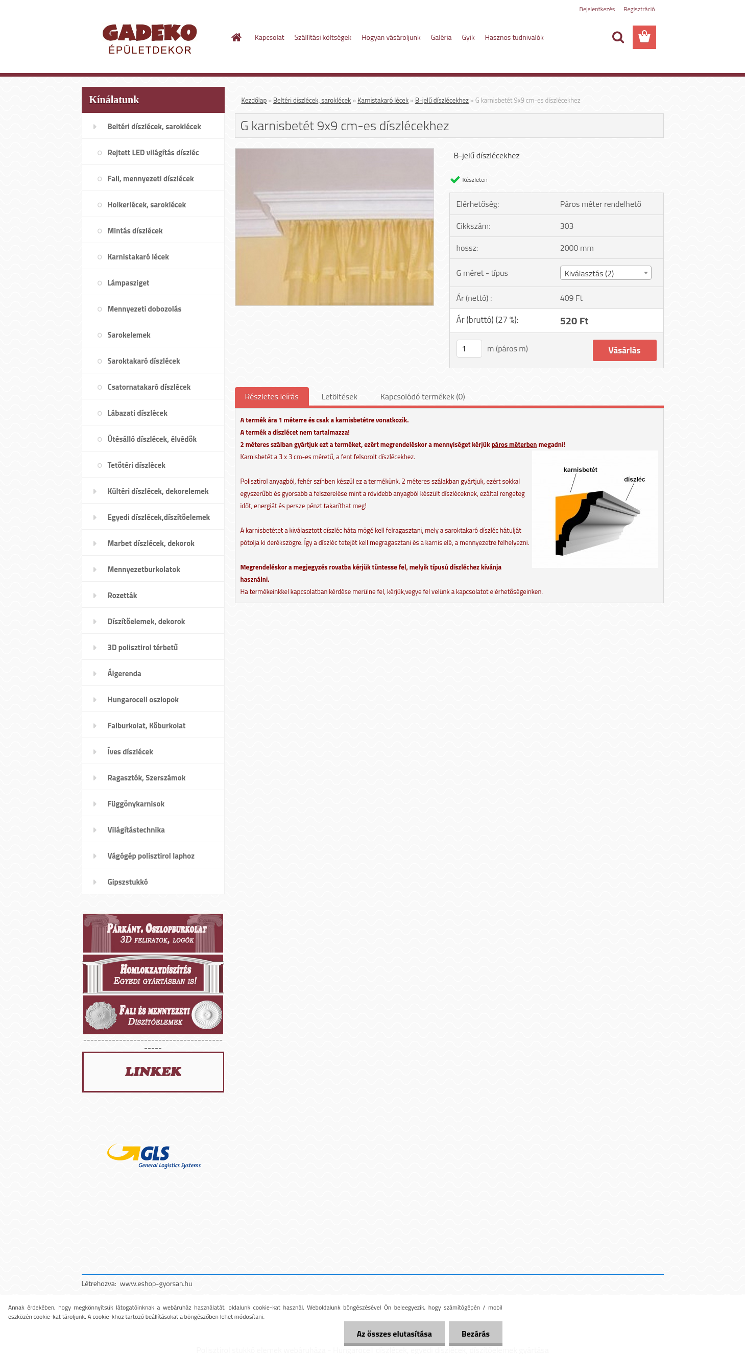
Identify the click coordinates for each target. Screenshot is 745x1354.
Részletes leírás (272, 396)
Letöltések (339, 396)
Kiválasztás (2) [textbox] (589, 273)
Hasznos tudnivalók (514, 37)
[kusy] (469, 349)
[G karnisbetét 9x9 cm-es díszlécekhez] (334, 153)
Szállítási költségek (323, 37)
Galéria (441, 37)
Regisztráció (639, 9)
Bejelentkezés (597, 9)
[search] (618, 37)
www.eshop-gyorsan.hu (156, 1283)
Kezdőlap (254, 100)
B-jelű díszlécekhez (442, 100)
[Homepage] (235, 37)
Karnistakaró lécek (382, 100)
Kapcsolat (269, 37)
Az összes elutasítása (394, 1333)
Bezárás (476, 1333)
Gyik (468, 37)
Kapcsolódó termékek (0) (422, 396)
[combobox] (606, 273)
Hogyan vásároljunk (391, 37)
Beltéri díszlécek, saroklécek (312, 100)
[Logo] (152, 37)
